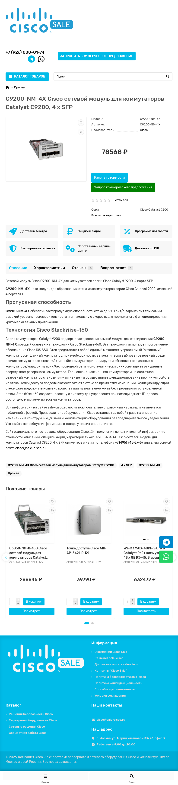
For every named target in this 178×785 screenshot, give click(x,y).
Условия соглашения (110, 695)
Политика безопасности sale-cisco (120, 677)
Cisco (144, 130)
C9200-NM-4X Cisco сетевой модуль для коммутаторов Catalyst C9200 (61, 465)
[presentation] (6, 557)
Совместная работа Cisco (28, 733)
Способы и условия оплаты (115, 689)
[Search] (113, 76)
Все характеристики (106, 215)
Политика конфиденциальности (118, 683)
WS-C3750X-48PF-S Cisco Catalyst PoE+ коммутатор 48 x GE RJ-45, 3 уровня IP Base (145, 553)
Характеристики (49, 268)
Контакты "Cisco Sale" (111, 670)
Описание (18, 268)
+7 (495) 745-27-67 (129, 443)
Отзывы (82, 268)
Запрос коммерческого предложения (123, 187)
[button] (86, 623)
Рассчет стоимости (109, 178)
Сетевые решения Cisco (27, 726)
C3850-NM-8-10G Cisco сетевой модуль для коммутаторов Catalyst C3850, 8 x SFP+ (28, 553)
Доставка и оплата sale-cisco (116, 664)
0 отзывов (120, 200)
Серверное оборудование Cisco (33, 720)
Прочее (19, 87)
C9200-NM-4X (149, 465)
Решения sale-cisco (109, 658)
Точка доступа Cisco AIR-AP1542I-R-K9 (87, 550)
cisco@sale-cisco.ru (30, 448)
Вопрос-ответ (116, 268)
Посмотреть (31, 611)
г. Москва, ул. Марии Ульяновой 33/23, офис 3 (131, 738)
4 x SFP (126, 465)
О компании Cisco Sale (111, 652)
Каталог (13, 705)
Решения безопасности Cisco (31, 714)
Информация (104, 643)
